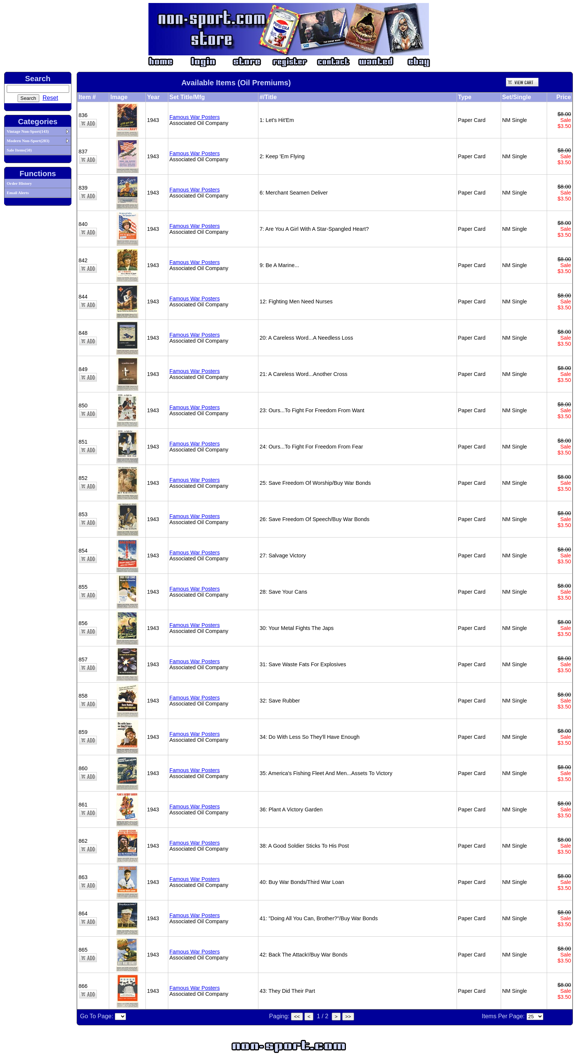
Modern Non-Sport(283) (28, 140)
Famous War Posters (194, 117)
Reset (50, 98)
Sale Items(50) (19, 150)
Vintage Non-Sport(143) (28, 131)
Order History (19, 183)
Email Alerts (18, 192)
